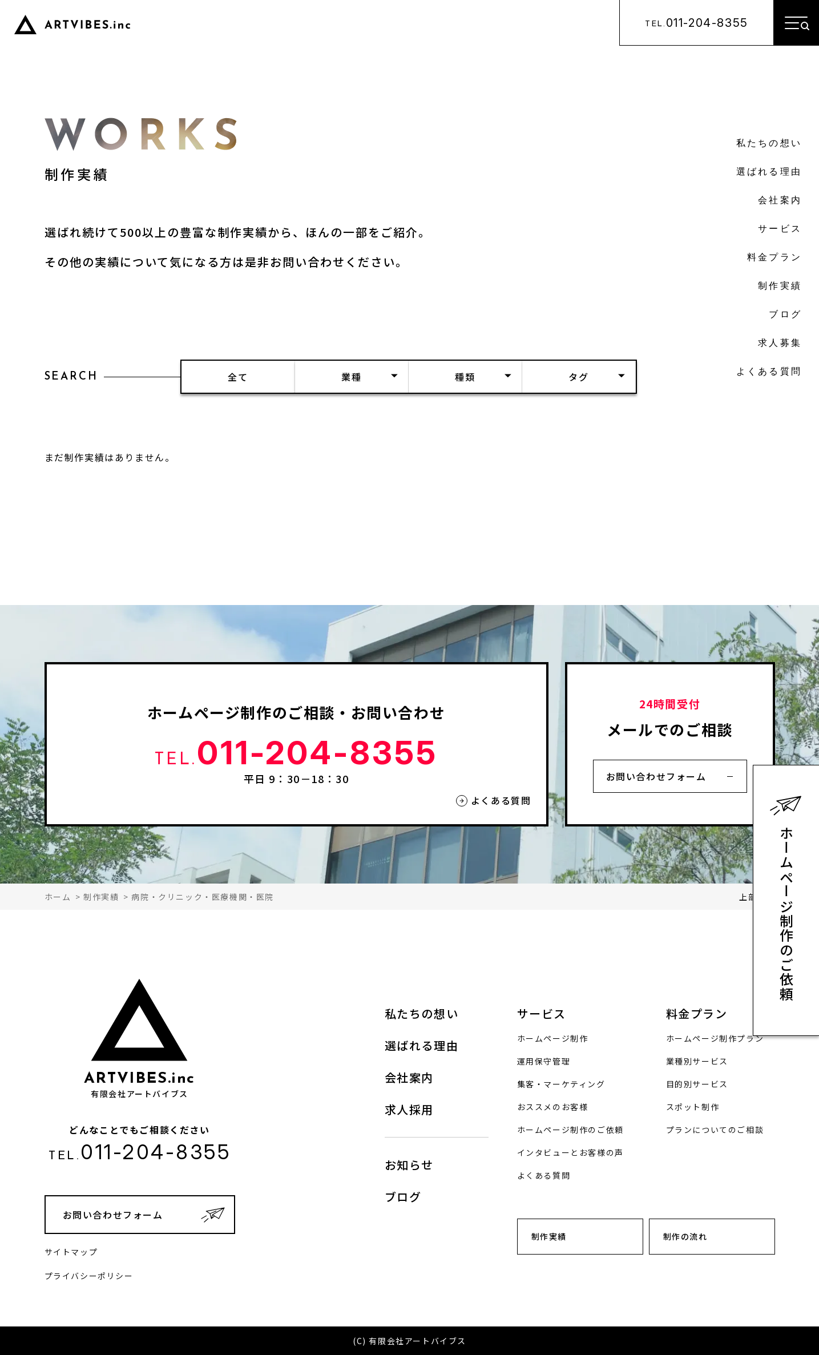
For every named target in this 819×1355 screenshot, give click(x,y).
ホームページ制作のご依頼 (787, 913)
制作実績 (780, 286)
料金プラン (774, 258)
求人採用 (409, 1109)
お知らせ (409, 1164)
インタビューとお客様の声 (570, 1152)
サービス (780, 229)
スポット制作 (693, 1106)
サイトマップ (71, 1251)
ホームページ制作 (552, 1038)
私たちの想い (769, 143)
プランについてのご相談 (715, 1129)
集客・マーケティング (561, 1084)
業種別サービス (697, 1061)
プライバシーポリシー (89, 1275)
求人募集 (780, 343)
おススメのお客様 (552, 1106)
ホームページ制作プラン (715, 1038)
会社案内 (780, 200)
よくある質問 (769, 372)
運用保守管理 (544, 1061)
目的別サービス (697, 1084)
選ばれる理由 (769, 172)
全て (238, 377)
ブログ (785, 315)
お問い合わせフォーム (656, 776)
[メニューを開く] (796, 23)
